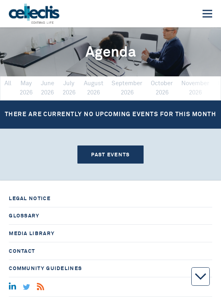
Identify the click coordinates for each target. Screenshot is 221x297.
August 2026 (93, 88)
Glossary (24, 215)
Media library (32, 233)
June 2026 (47, 88)
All (7, 83)
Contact (22, 251)
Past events (110, 154)
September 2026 (127, 88)
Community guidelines (45, 268)
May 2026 (26, 88)
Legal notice (30, 198)
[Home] (34, 13)
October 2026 (162, 88)
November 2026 (195, 88)
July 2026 (69, 88)
